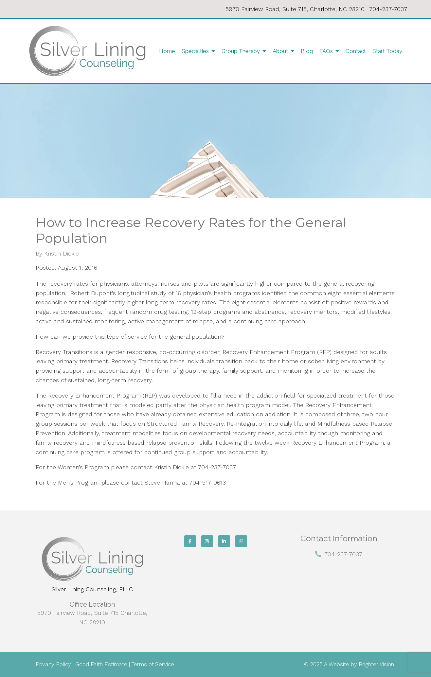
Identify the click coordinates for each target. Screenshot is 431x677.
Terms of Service (153, 664)
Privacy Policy (53, 664)
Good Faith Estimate (101, 664)
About (280, 51)
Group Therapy (241, 51)
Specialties (195, 51)
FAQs (326, 51)
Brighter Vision (376, 664)
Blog (307, 51)
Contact (356, 51)
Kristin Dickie (61, 254)
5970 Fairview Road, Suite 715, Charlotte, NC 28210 (295, 9)
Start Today (387, 51)
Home (167, 51)
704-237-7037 (388, 9)
